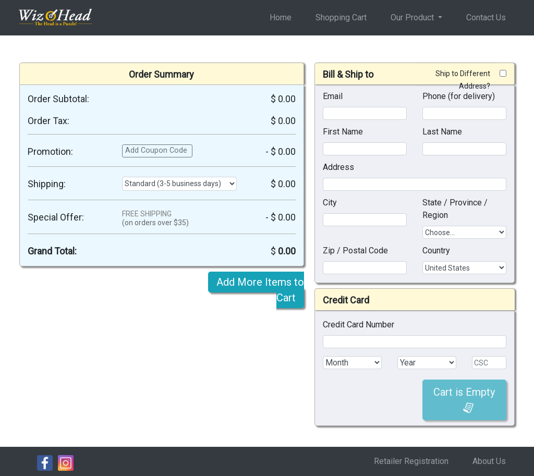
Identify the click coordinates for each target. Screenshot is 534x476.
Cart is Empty (464, 400)
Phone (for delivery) (458, 96)
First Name (343, 132)
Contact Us (486, 17)
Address (338, 167)
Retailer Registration (411, 461)
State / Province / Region (455, 209)
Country (436, 250)
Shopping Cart (341, 17)
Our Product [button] (413, 17)
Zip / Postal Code (355, 250)
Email (333, 96)
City (330, 203)
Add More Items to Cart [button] (260, 290)
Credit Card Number (358, 324)
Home (281, 17)
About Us (489, 461)
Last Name (442, 132)
